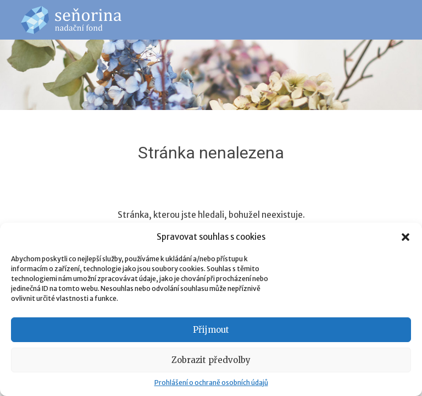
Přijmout (211, 329)
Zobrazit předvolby (211, 360)
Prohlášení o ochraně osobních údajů (211, 382)
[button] (405, 237)
